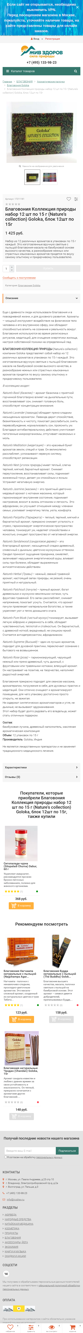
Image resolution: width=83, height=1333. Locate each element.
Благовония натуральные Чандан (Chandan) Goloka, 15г (21, 1070)
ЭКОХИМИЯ (11, 1246)
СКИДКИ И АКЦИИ (15, 1256)
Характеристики (16, 767)
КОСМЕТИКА (12, 1228)
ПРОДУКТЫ (11, 1233)
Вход (35, 38)
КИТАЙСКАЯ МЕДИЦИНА (19, 1223)
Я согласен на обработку (33, 1157)
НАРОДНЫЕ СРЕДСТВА (18, 1219)
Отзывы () (12, 777)
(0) (53, 1005)
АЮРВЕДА (10, 1214)
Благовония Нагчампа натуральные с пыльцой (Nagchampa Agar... (20, 973)
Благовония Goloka (29, 285)
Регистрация (52, 38)
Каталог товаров (20, 71)
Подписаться (67, 1150)
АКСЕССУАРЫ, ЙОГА (16, 1242)
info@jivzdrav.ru (15, 1199)
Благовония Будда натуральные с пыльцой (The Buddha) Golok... (60, 973)
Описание (11, 298)
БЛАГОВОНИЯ (13, 1237)
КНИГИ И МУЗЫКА (15, 1251)
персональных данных (49, 1157)
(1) (14, 891)
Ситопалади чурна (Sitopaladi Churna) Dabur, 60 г (20, 866)
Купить (48, 268)
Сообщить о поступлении (19, 277)
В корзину (24, 905)
